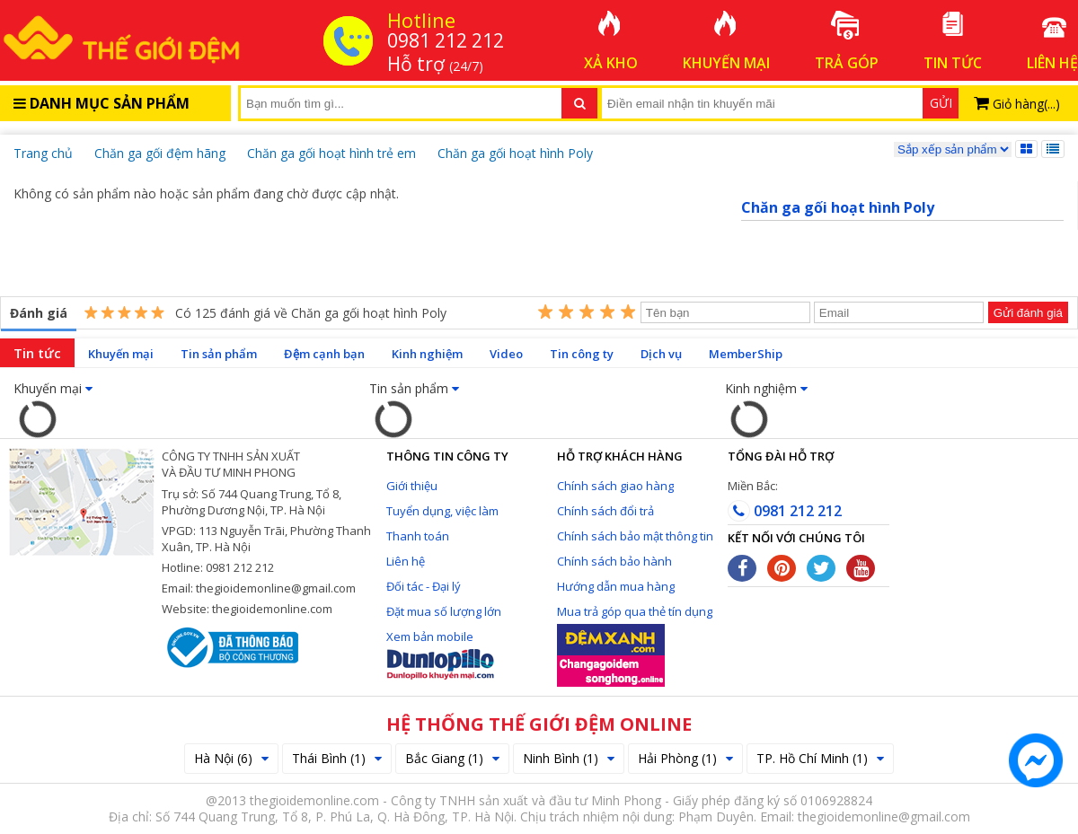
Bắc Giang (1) (452, 758)
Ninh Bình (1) (568, 758)
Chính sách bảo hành (614, 561)
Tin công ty (582, 354)
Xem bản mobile (429, 636)
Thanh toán (417, 536)
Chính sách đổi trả (605, 511)
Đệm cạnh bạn (324, 354)
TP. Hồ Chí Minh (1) (820, 758)
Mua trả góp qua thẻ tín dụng (634, 611)
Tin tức (37, 353)
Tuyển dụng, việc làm (442, 511)
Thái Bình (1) (337, 758)
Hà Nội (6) (231, 758)
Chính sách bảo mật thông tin (635, 536)
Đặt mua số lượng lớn (443, 611)
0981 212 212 (785, 511)
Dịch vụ (661, 354)
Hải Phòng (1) (685, 758)
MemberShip (745, 354)
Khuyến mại (121, 354)
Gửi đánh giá (1028, 313)
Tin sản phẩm (219, 354)
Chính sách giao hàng (615, 486)
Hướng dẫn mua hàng (616, 586)
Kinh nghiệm (427, 354)
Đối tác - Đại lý (423, 586)
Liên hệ (405, 561)
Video (506, 354)
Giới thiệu (411, 486)
